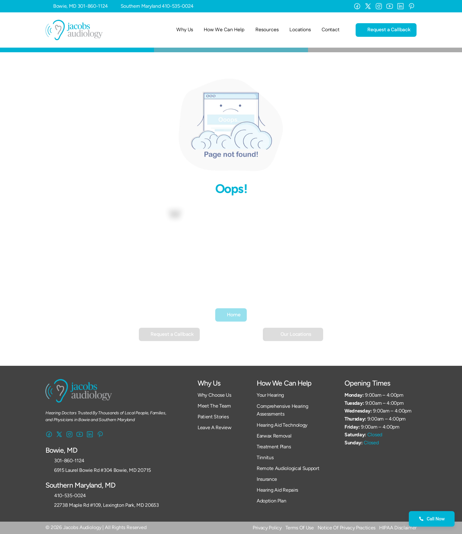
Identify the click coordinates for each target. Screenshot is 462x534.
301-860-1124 (93, 6)
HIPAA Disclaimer (398, 528)
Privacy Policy (267, 528)
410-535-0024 (178, 6)
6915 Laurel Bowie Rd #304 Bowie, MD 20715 (102, 470)
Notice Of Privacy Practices (346, 528)
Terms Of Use (299, 528)
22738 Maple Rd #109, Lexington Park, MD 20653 (106, 505)
